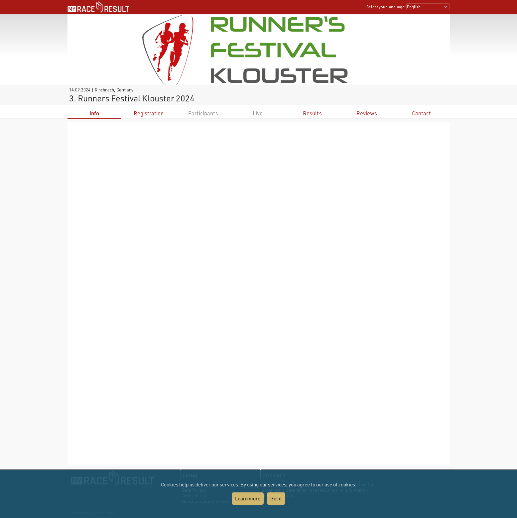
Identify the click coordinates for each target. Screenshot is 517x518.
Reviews (366, 113)
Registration (149, 113)
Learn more (247, 498)
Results (312, 113)
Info (94, 113)
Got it (276, 498)
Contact (421, 113)
